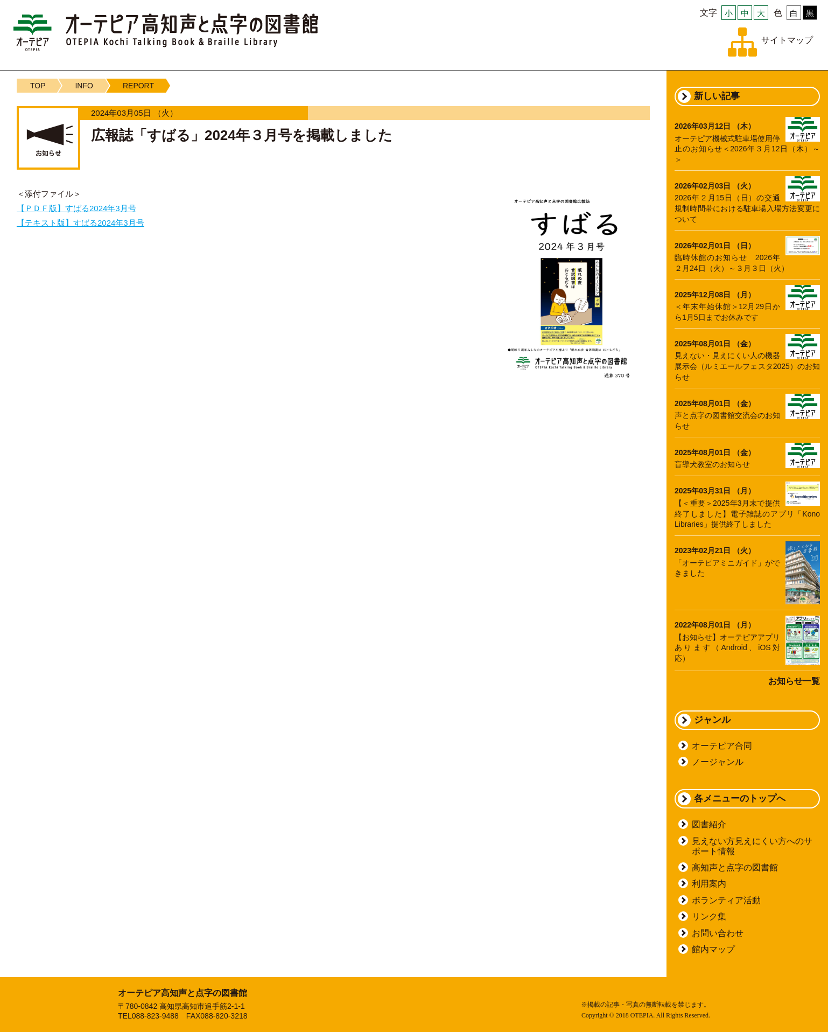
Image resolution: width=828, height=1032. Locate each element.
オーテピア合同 (722, 745)
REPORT (138, 85)
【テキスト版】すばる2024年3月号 (80, 222)
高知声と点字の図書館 (735, 867)
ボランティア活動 (726, 900)
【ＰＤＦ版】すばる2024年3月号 (76, 208)
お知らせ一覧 (794, 681)
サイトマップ (787, 40)
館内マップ (713, 949)
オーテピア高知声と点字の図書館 (165, 32)
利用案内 (709, 883)
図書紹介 (709, 824)
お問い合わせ (717, 933)
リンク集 (709, 916)
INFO (84, 85)
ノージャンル (717, 761)
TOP (38, 85)
